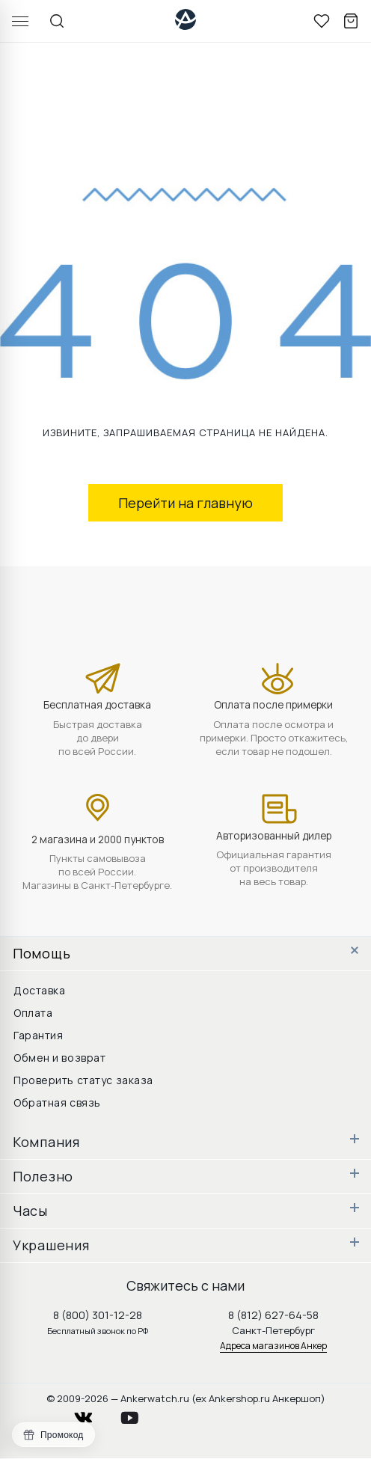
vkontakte (92, 1413)
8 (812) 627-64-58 (273, 1315)
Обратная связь (57, 1102)
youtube (138, 1413)
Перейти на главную (185, 503)
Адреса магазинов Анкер (273, 1345)
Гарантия (38, 1035)
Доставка (39, 990)
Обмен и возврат (59, 1057)
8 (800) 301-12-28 (97, 1315)
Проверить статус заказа (83, 1080)
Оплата (32, 1013)
